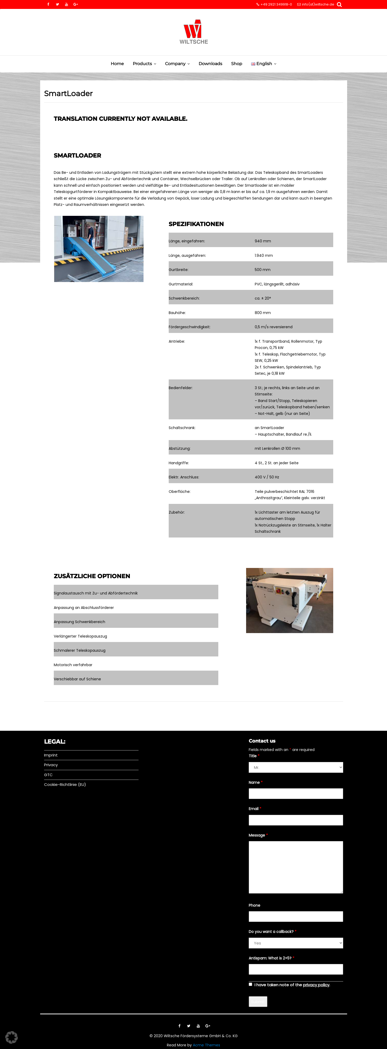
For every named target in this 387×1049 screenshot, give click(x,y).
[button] (11, 1037)
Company (175, 63)
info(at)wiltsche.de (315, 4)
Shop (236, 63)
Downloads (210, 63)
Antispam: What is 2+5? (271, 958)
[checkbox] (250, 984)
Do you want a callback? (272, 931)
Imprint (51, 755)
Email (255, 808)
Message (258, 835)
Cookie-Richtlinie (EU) (65, 784)
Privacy (51, 765)
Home (117, 63)
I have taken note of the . (292, 985)
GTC (48, 774)
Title (254, 756)
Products (142, 63)
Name (256, 782)
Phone (254, 905)
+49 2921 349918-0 (274, 4)
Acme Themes (206, 1045)
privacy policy (316, 985)
